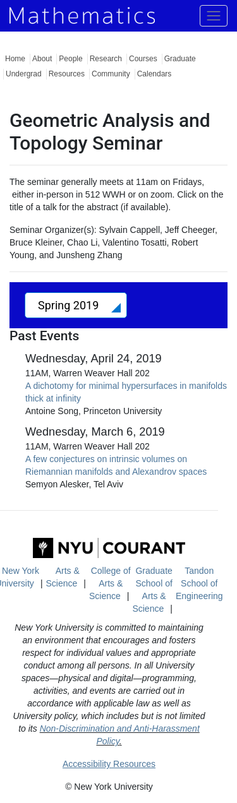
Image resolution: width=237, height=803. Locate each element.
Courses (143, 58)
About (42, 58)
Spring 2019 (70, 305)
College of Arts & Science (110, 583)
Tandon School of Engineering (199, 583)
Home (15, 58)
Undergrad (24, 73)
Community (111, 73)
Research (106, 58)
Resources (67, 73)
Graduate (180, 58)
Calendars (154, 73)
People (70, 58)
